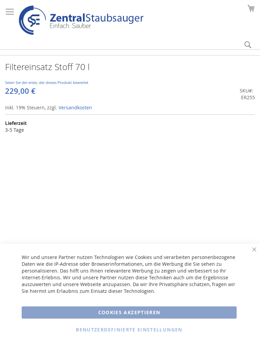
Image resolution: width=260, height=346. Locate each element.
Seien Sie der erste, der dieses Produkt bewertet (46, 82)
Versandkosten (75, 107)
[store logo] (81, 20)
